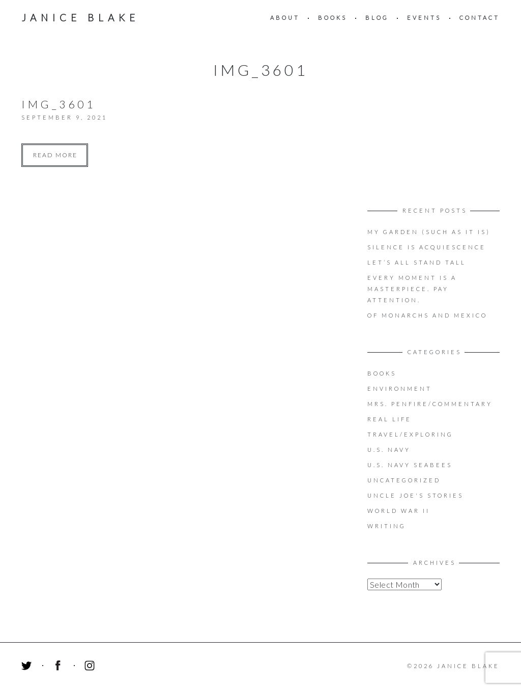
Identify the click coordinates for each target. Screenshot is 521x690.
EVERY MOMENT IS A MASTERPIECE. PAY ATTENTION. (412, 288)
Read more (55, 155)
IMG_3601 (58, 104)
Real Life (389, 419)
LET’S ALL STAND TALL (416, 262)
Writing (386, 526)
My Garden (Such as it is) (428, 231)
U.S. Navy (389, 449)
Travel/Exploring (410, 434)
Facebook (59, 667)
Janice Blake (80, 17)
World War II (398, 510)
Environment (399, 388)
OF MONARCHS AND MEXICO (427, 315)
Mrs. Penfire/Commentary (430, 403)
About (285, 17)
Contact (479, 17)
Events (424, 17)
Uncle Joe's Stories (415, 495)
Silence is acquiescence (426, 247)
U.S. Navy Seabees (409, 465)
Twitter (28, 667)
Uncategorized (404, 480)
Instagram (91, 667)
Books (332, 17)
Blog (377, 17)
